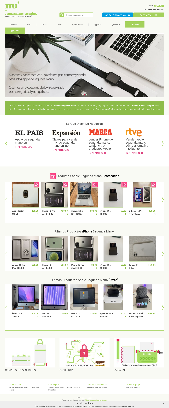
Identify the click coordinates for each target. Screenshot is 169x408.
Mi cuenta (135, 24)
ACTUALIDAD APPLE (148, 14)
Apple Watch (77, 24)
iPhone (13, 24)
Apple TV (98, 24)
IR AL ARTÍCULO (23, 147)
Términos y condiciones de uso (96, 400)
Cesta (15, 30)
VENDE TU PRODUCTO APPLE (117, 14)
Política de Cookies (126, 406)
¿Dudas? (116, 24)
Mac (29, 24)
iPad (59, 24)
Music (44, 24)
